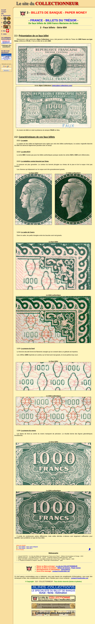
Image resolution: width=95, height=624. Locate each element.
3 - (6, 27)
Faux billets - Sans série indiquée (28, 546)
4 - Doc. (5, 31)
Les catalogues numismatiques (6, 38)
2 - (6, 23)
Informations (65, 569)
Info (2, 13)
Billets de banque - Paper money (69, 568)
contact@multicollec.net (61, 571)
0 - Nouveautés (6, 15)
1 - (6, 18)
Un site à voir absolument (5, 51)
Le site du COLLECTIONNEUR (66, 566)
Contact (3, 12)
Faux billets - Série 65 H (25, 548)
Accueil (3, 10)
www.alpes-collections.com (62, 85)
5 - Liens (4, 34)
